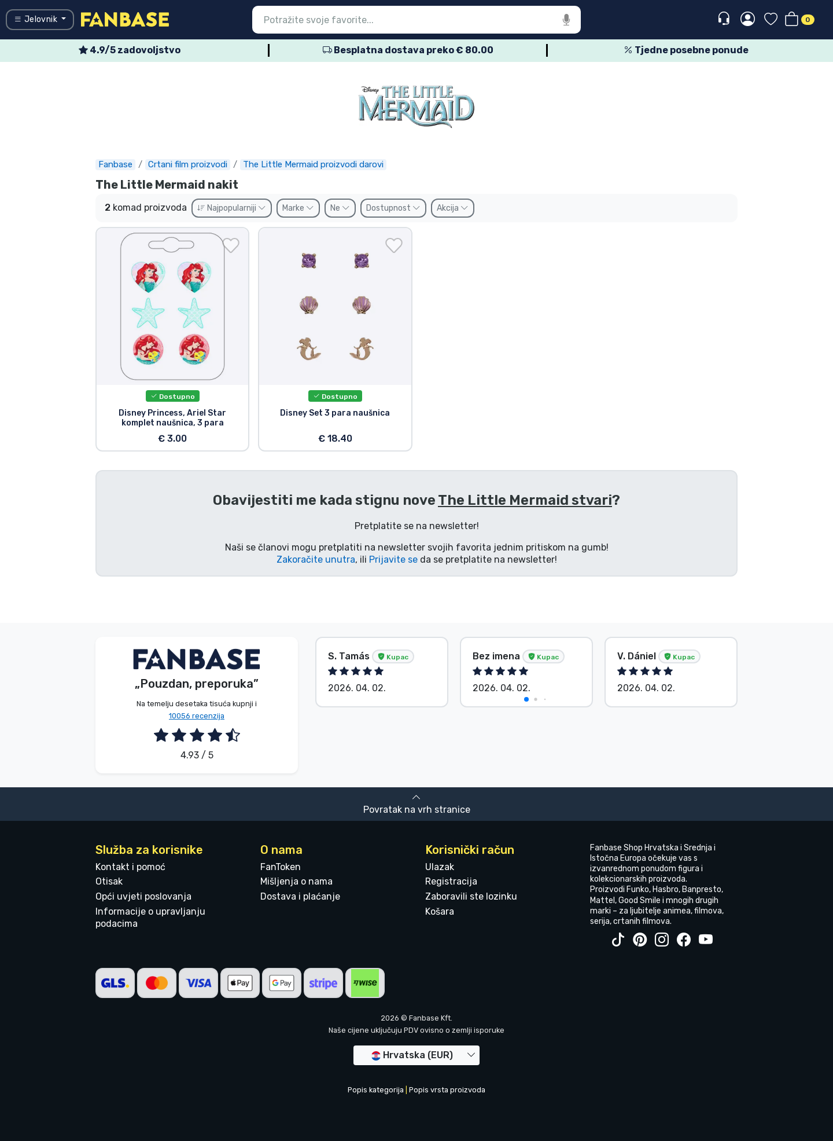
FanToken (280, 866)
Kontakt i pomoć (130, 866)
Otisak (109, 881)
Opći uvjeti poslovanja (143, 896)
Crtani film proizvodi (187, 164)
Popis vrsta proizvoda (447, 1089)
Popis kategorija (376, 1089)
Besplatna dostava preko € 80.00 (408, 50)
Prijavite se (393, 559)
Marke (298, 208)
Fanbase (115, 164)
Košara (439, 911)
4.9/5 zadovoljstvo (129, 50)
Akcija (453, 208)
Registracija (451, 881)
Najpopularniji (231, 208)
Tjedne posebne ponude (686, 50)
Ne (340, 208)
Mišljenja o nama (296, 881)
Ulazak (439, 866)
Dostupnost (393, 208)
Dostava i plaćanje (300, 896)
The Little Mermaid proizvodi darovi (313, 164)
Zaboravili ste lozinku (471, 896)
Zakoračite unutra (316, 559)
